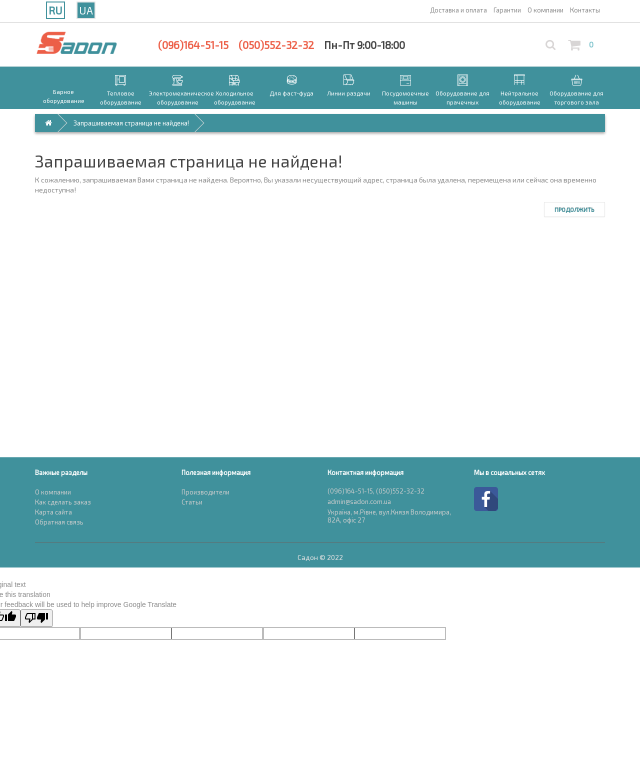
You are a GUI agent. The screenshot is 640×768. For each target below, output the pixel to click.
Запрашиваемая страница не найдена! (131, 123)
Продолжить (574, 209)
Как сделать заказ (63, 502)
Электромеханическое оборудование (177, 98)
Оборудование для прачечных (463, 98)
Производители (206, 492)
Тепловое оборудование (121, 98)
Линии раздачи (348, 93)
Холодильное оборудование (235, 98)
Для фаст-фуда (292, 93)
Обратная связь (59, 522)
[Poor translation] (36, 618)
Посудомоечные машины (405, 98)
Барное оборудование (63, 96)
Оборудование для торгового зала (577, 98)
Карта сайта (53, 512)
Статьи (192, 502)
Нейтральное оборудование (519, 98)
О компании (53, 492)
